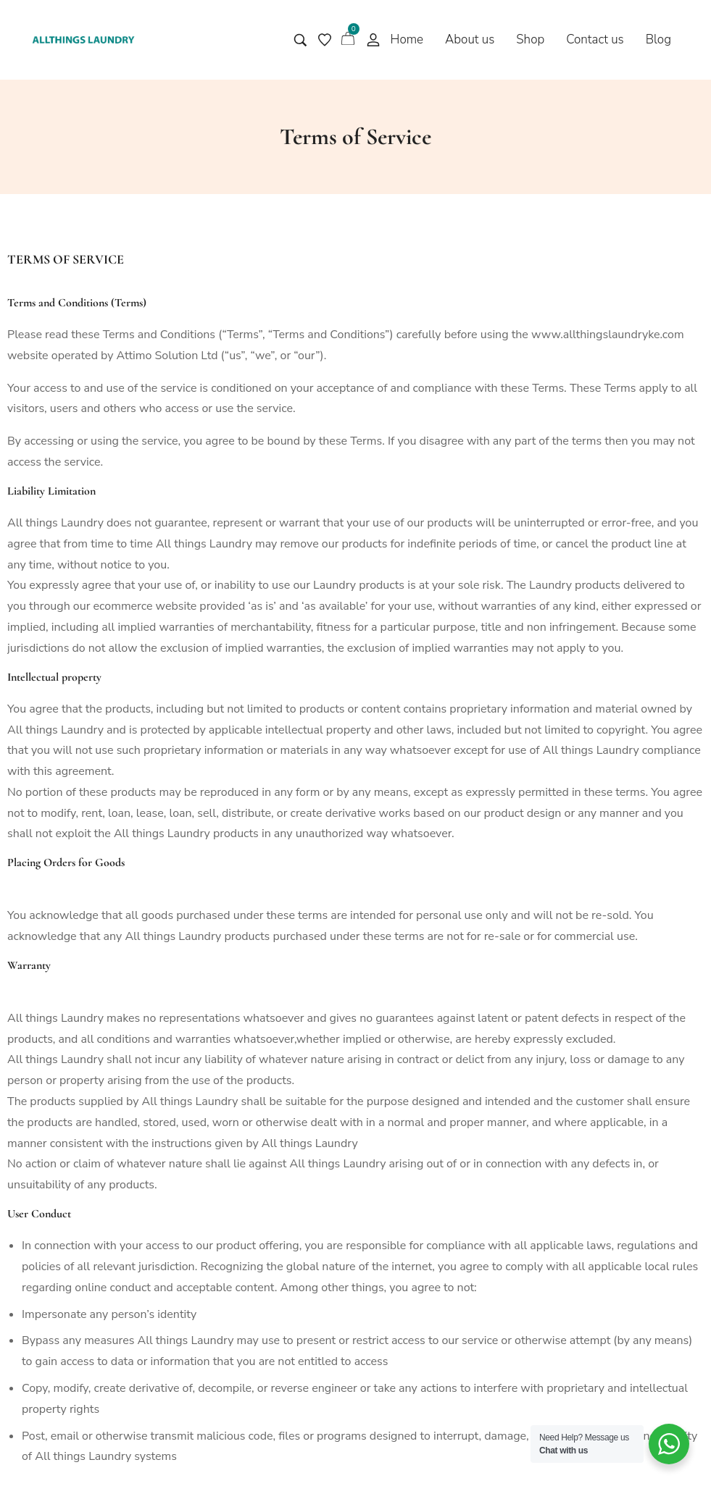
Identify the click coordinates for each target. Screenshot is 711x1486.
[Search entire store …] (300, 40)
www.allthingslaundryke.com (607, 335)
